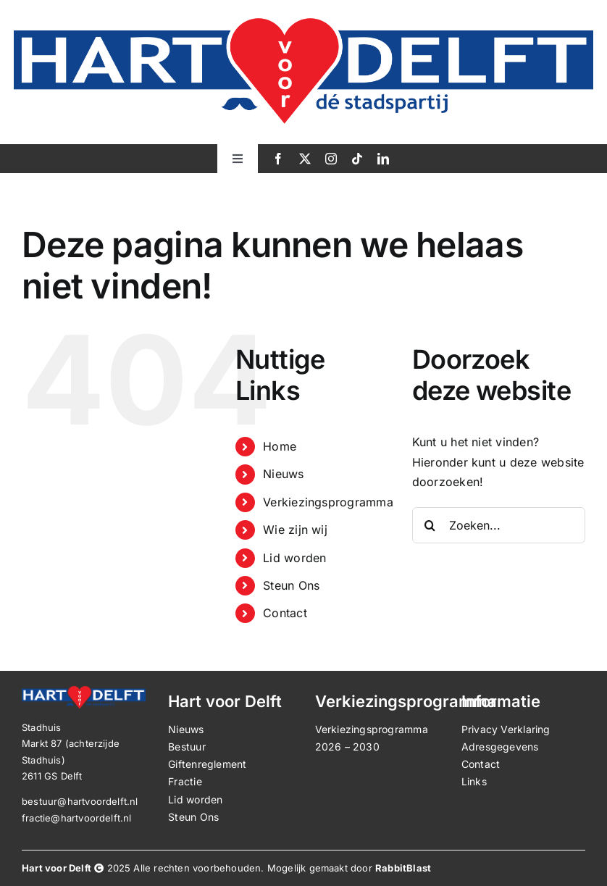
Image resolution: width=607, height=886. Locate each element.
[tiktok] (357, 158)
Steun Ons (291, 585)
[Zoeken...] (498, 525)
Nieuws (283, 474)
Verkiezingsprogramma (328, 502)
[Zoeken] (430, 525)
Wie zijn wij (295, 529)
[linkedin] (383, 158)
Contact (285, 613)
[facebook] (278, 158)
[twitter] (305, 158)
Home (279, 446)
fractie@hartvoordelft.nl (77, 818)
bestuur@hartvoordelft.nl (80, 801)
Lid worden (294, 558)
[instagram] (331, 158)
